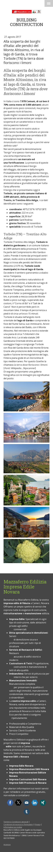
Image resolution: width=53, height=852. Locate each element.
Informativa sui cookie (13, 827)
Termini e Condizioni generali (16, 821)
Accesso (7, 844)
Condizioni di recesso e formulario (18, 824)
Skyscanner (29, 368)
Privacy (37, 824)
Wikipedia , (16, 368)
